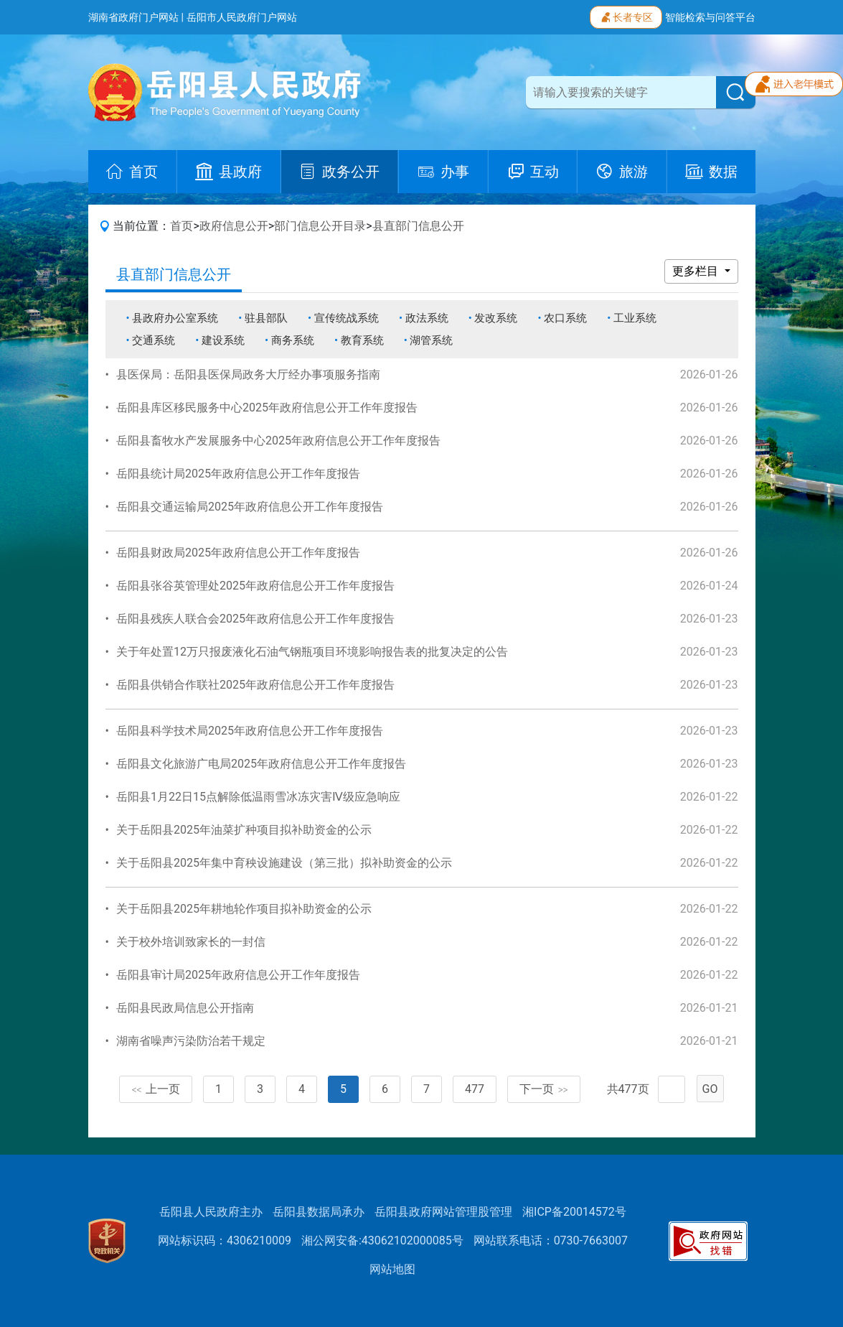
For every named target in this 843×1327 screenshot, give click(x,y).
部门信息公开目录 (320, 226)
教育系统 (362, 340)
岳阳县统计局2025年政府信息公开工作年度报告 (238, 473)
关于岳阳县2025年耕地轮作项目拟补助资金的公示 (244, 909)
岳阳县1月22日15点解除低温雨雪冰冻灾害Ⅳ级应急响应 (258, 797)
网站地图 (392, 1269)
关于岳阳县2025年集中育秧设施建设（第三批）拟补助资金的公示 (284, 863)
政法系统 (426, 318)
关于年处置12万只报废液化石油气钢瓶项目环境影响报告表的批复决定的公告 (312, 651)
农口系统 (565, 318)
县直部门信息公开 (418, 226)
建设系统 (223, 340)
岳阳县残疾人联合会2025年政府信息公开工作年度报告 (255, 618)
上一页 (155, 1089)
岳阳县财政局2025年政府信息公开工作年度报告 (238, 552)
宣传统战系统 (346, 318)
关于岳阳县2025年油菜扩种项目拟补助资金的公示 (244, 830)
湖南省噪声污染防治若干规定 (190, 1041)
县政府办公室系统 (175, 318)
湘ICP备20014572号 (574, 1212)
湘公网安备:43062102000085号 (382, 1240)
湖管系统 (431, 340)
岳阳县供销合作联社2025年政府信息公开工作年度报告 (255, 685)
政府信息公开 (233, 226)
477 (474, 1089)
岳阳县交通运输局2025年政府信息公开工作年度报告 (249, 506)
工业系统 (634, 318)
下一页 (543, 1089)
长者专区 (626, 16)
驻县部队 (266, 318)
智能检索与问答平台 (710, 17)
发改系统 (495, 318)
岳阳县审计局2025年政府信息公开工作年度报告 (238, 975)
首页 (181, 226)
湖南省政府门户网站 (133, 17)
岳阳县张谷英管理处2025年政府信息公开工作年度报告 (255, 585)
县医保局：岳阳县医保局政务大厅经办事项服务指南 (248, 374)
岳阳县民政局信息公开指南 (185, 1008)
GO (710, 1089)
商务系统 (292, 340)
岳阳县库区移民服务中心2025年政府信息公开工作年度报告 (267, 407)
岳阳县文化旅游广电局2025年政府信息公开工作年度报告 (261, 763)
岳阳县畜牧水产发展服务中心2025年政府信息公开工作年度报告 (278, 440)
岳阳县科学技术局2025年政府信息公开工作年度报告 (249, 730)
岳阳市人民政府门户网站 (242, 17)
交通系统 (153, 340)
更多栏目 (696, 271)
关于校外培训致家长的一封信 (190, 942)
